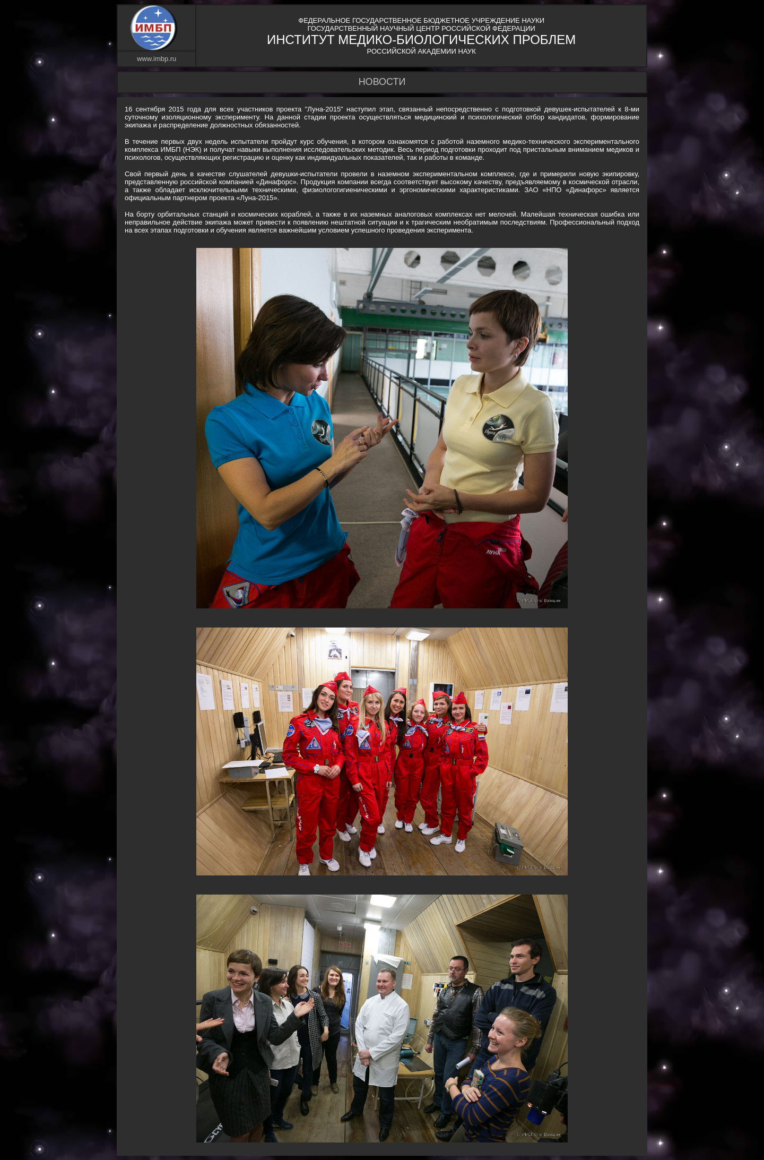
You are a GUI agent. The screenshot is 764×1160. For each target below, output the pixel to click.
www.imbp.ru (156, 59)
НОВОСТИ (382, 81)
